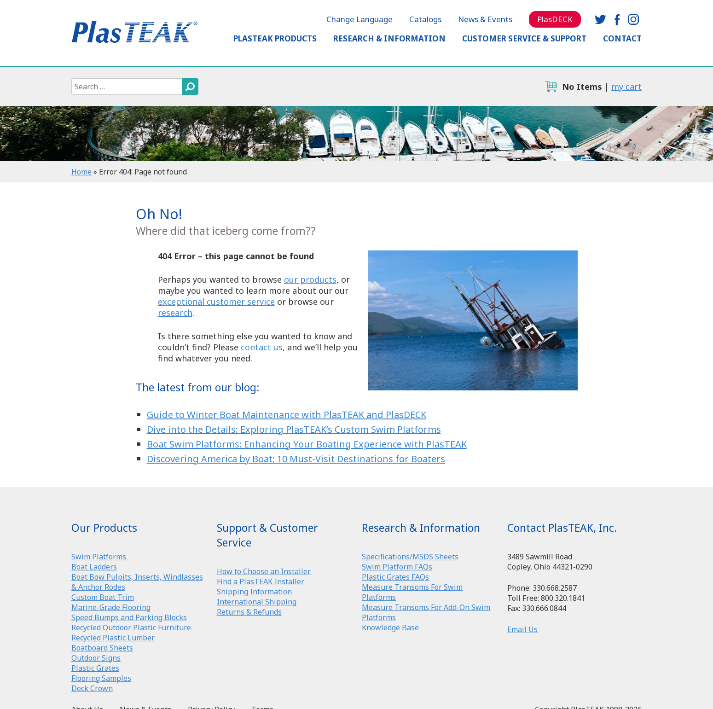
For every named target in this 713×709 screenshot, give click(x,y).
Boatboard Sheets (102, 648)
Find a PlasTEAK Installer (260, 581)
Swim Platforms (98, 557)
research (175, 312)
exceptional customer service (216, 301)
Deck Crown (92, 688)
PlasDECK (555, 19)
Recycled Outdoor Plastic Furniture (131, 627)
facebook (617, 19)
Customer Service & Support (524, 38)
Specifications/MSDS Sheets (410, 557)
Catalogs (425, 19)
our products (310, 279)
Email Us (522, 629)
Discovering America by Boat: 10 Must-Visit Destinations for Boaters (296, 459)
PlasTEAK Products (275, 38)
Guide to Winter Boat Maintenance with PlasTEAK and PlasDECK (286, 414)
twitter (600, 19)
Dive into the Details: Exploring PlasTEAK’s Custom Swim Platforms (294, 429)
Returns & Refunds (249, 612)
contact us (262, 347)
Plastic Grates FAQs (395, 577)
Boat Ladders (94, 567)
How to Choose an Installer (264, 571)
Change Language (359, 19)
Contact (622, 38)
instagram (633, 19)
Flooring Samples (101, 678)
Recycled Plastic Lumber (113, 638)
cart (551, 86)
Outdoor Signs (96, 658)
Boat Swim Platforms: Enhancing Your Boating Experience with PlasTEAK (307, 444)
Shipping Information (254, 592)
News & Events (485, 19)
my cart (626, 86)
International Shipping (256, 602)
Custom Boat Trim (102, 597)
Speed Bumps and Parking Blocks (129, 617)
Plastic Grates (95, 668)
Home (81, 172)
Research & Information (389, 38)
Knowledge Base (390, 627)
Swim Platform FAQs (397, 567)
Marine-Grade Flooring (111, 607)
